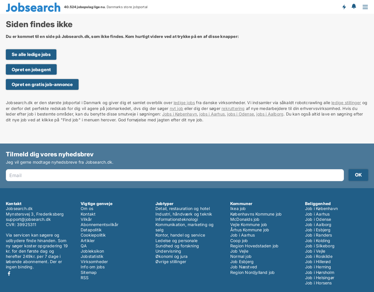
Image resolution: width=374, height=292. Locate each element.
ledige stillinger (346, 102)
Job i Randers (318, 234)
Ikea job (238, 208)
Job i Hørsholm (319, 272)
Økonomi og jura (171, 256)
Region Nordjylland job (252, 272)
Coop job (239, 240)
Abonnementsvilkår (99, 224)
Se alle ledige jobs (31, 54)
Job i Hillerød (318, 261)
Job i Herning (318, 266)
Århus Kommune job (249, 229)
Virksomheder (94, 261)
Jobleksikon (92, 251)
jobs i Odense (240, 113)
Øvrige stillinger (170, 261)
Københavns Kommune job (256, 213)
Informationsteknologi (176, 219)
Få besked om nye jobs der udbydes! (344, 7)
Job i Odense (318, 219)
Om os (87, 208)
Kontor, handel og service (180, 234)
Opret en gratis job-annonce (42, 84)
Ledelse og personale (176, 240)
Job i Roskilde (319, 256)
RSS (85, 277)
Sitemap (89, 272)
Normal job (241, 256)
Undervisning (168, 251)
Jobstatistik (92, 256)
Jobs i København (179, 113)
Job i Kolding (317, 240)
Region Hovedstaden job (254, 245)
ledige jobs (184, 102)
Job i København (321, 208)
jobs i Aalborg (269, 113)
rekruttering (233, 108)
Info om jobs (93, 266)
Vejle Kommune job (248, 224)
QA (84, 245)
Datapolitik (91, 229)
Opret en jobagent (31, 69)
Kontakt (88, 213)
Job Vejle (239, 251)
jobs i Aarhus (212, 113)
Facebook (9, 273)
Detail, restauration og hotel (182, 208)
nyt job (176, 108)
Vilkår (86, 219)
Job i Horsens (318, 282)
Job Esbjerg (242, 261)
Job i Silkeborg (320, 245)
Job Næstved (243, 266)
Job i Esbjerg (318, 229)
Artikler (88, 240)
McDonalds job (245, 219)
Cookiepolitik (93, 234)
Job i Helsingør (319, 277)
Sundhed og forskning (177, 245)
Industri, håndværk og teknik (183, 213)
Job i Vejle (315, 251)
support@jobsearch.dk (28, 219)
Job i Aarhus (242, 234)
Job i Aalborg (318, 224)
